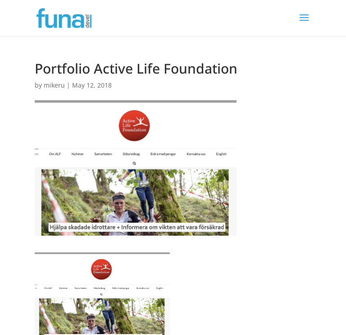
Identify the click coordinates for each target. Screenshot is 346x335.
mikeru (54, 85)
